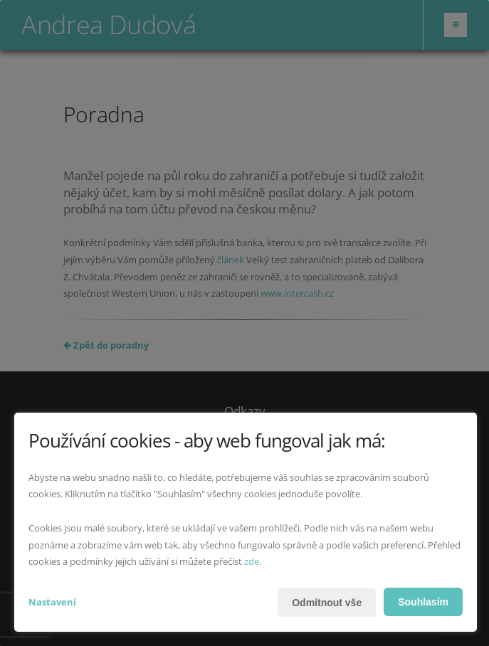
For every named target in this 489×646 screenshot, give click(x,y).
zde (251, 561)
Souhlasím (423, 602)
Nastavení (52, 601)
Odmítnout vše (327, 602)
